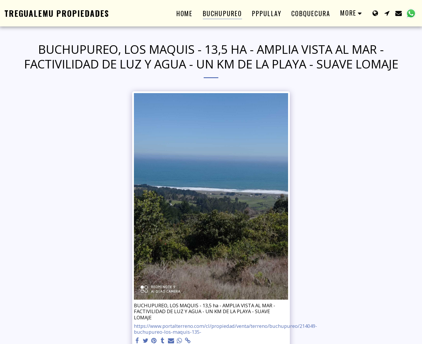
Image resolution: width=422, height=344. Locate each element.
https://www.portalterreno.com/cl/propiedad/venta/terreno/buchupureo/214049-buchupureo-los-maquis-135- (225, 329)
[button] (386, 13)
